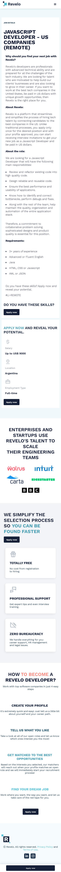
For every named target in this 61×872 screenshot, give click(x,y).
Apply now (11, 312)
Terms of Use (30, 849)
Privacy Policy (45, 846)
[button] (55, 4)
